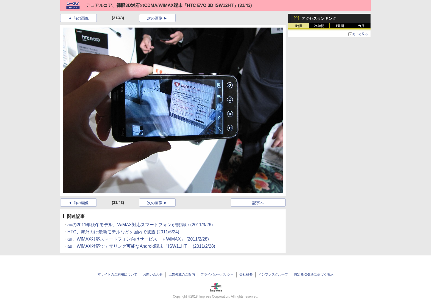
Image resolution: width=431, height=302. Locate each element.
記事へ (258, 203)
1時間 (298, 26)
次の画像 (154, 18)
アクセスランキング (319, 18)
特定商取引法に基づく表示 (313, 274)
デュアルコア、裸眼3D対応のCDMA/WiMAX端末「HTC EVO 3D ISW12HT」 (162, 5)
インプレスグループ (273, 274)
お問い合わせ (153, 274)
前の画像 (81, 18)
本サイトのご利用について (117, 274)
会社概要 (246, 274)
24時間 (319, 26)
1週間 (340, 26)
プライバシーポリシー (217, 274)
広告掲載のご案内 (181, 274)
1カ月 (360, 26)
